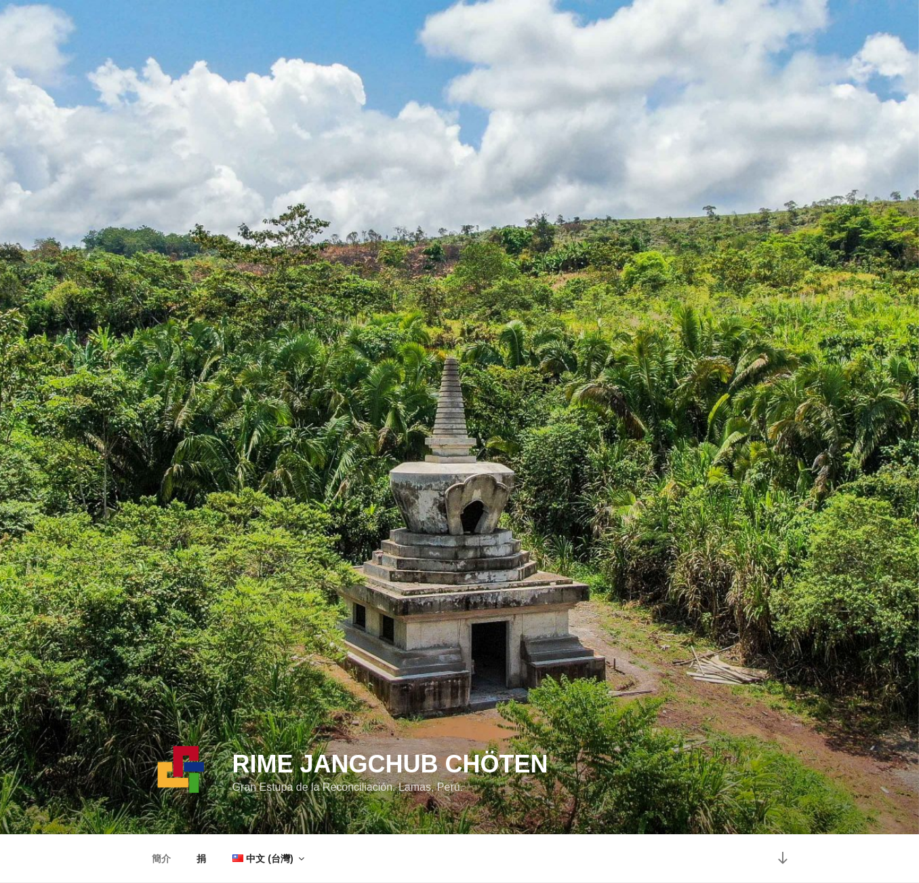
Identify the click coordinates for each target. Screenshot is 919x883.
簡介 (161, 858)
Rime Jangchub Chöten (390, 764)
